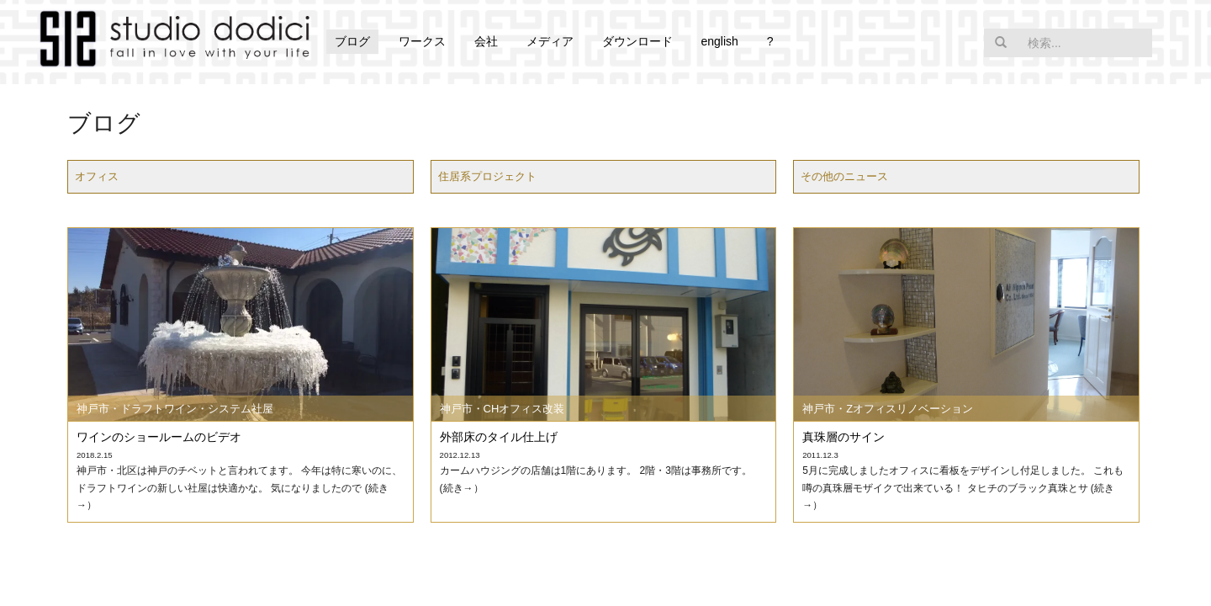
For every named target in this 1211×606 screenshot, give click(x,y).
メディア (550, 41)
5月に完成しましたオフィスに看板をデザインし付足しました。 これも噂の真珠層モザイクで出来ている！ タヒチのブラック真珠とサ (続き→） (963, 488)
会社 (486, 41)
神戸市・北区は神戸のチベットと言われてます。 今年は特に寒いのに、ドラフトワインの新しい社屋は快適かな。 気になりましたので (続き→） (239, 488)
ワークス (422, 41)
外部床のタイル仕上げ (499, 437)
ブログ (352, 41)
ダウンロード (637, 41)
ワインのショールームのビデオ (159, 437)
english (719, 41)
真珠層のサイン (843, 437)
